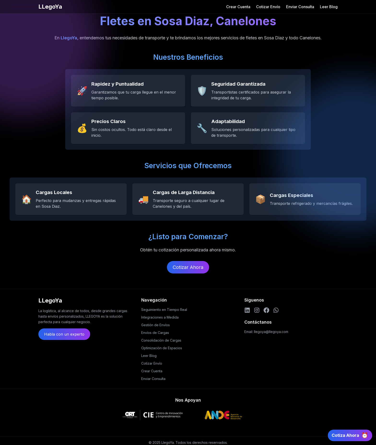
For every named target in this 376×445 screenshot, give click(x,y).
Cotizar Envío (268, 6)
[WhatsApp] (276, 310)
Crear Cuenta (238, 6)
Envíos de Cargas (155, 333)
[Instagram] (257, 310)
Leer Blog (329, 6)
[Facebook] (266, 310)
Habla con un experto (64, 334)
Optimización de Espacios (161, 348)
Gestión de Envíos (155, 325)
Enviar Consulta (300, 6)
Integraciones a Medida (160, 317)
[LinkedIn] (247, 310)
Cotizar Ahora (188, 267)
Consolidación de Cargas (161, 340)
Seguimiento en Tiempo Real (164, 310)
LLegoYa (50, 6)
